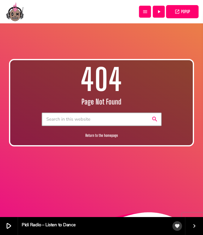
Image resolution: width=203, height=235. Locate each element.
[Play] (159, 11)
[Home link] (14, 11)
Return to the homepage (101, 135)
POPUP (182, 11)
